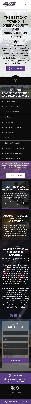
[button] (11, 315)
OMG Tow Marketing (22, 394)
